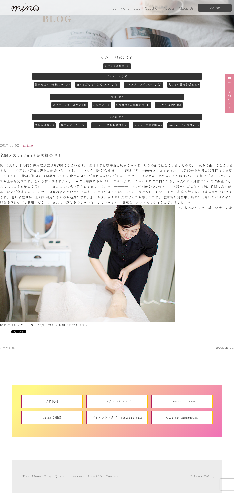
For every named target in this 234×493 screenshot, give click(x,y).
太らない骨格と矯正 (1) (183, 84)
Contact (112, 476)
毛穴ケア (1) (101, 105)
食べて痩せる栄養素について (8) (98, 84)
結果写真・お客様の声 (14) (52, 84)
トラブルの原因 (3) (168, 105)
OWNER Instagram (182, 417)
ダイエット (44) (117, 76)
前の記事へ (10, 348)
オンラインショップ (116, 401)
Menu (125, 8)
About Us (186, 8)
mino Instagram (181, 401)
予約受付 (52, 401)
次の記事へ (223, 348)
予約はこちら (229, 94)
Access (169, 8)
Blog (137, 8)
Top (114, 8)
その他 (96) (117, 117)
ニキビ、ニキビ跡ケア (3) (69, 105)
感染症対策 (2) (44, 125)
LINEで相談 (52, 417)
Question (152, 8)
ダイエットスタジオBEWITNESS (117, 417)
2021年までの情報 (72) (184, 125)
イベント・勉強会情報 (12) (110, 125)
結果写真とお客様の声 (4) (133, 105)
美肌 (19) (117, 97)
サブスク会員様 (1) (117, 66)
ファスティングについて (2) (143, 84)
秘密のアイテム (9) (73, 125)
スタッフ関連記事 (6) (148, 125)
